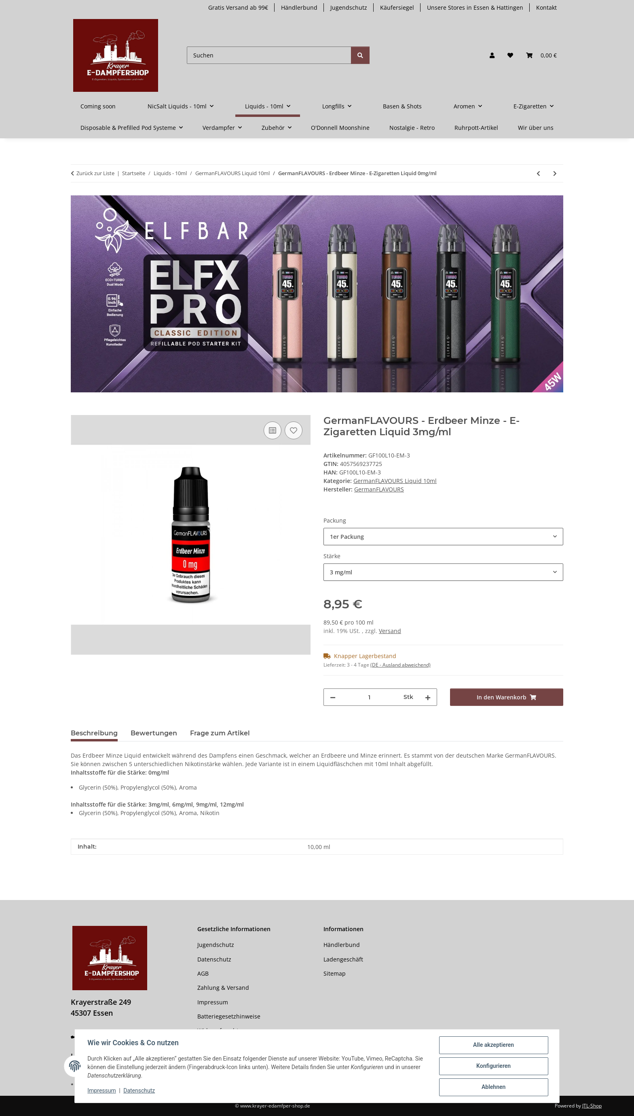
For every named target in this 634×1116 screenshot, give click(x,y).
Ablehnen (493, 1087)
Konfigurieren (493, 1066)
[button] (492, 55)
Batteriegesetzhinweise (228, 1016)
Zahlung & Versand (223, 987)
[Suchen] (269, 55)
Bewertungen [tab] (154, 733)
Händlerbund (299, 7)
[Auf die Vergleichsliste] (272, 430)
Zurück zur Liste (95, 173)
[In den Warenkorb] (77, 410)
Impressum (102, 1091)
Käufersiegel (397, 7)
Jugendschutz (348, 7)
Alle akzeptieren (493, 1045)
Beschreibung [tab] (94, 733)
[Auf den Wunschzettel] (293, 430)
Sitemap (334, 973)
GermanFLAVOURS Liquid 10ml (395, 481)
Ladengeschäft (343, 959)
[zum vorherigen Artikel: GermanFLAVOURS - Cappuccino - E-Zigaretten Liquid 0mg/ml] (538, 173)
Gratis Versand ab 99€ (238, 7)
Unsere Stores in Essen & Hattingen (475, 7)
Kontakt (546, 7)
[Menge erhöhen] (428, 697)
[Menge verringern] (333, 697)
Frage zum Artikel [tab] (220, 733)
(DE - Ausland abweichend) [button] (400, 664)
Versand (390, 631)
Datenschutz (139, 1091)
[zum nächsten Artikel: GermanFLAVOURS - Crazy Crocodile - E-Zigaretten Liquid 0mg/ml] (555, 173)
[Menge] (369, 697)
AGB (203, 973)
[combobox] (443, 536)
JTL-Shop (592, 1105)
